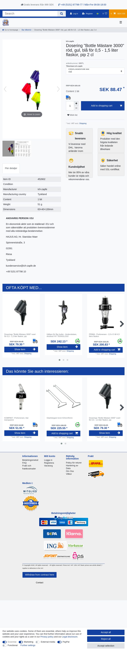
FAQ (24, 463)
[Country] (98, 13)
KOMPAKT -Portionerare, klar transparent (16, 419)
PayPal (66, 642)
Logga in (48, 460)
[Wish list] (105, 13)
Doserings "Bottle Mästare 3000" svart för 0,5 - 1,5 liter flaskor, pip (20, 335)
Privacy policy (46, 636)
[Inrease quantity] (76, 103)
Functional (13, 645)
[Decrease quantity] (76, 108)
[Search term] (29, 14)
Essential (12, 642)
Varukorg (48, 465)
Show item (25, 349)
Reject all (106, 639)
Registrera (49, 463)
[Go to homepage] (10, 30)
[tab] (11, 168)
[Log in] (74, 13)
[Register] (87, 13)
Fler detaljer (11, 168)
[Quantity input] (70, 105)
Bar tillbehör (26, 30)
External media (48, 642)
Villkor (69, 474)
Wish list (72, 115)
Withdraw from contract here (39, 574)
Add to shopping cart (106, 105)
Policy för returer (74, 462)
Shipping (82, 123)
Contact (39, 582)
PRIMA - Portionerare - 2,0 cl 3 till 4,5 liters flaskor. (104, 335)
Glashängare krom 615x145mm (60, 418)
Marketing (28, 642)
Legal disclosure (70, 636)
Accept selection (105, 645)
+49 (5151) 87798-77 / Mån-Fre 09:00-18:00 (82, 4)
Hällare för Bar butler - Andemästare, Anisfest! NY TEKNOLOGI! (62, 335)
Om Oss (70, 471)
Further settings (28, 645)
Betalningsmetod (30, 460)
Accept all (106, 632)
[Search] (61, 14)
